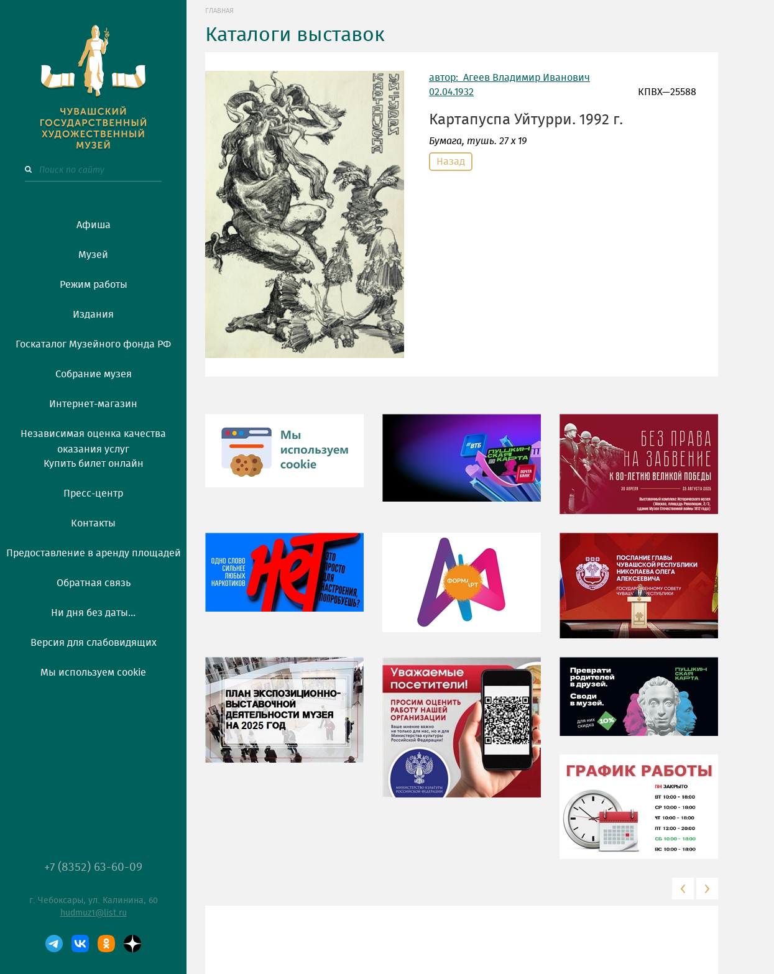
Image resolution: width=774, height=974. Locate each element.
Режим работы (93, 285)
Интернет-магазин (93, 404)
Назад (450, 162)
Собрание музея (93, 374)
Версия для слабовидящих (93, 643)
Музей (93, 255)
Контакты (93, 523)
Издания (93, 314)
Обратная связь (94, 583)
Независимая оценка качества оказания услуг (93, 439)
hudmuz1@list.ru (93, 913)
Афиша (93, 225)
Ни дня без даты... (93, 613)
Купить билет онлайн (94, 464)
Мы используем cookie (93, 673)
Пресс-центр (93, 493)
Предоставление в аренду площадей (93, 553)
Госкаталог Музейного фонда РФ (93, 344)
